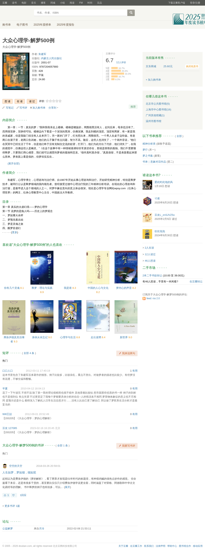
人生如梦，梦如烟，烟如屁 (19, 472)
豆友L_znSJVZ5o (165, 214)
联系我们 (149, 546)
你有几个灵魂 (12, 287)
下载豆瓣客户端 (176, 2)
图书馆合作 (185, 546)
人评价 (121, 62)
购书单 (6, 24)
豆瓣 (4, 2)
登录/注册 (195, 2)
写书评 (23, 107)
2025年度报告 (65, 24)
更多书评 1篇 (12, 505)
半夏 (5, 388)
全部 (179, 136)
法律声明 (160, 546)
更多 (14, 232)
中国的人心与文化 (98, 287)
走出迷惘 (96, 337)
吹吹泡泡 (160, 231)
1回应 (23, 495)
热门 (5, 360)
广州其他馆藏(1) (155, 115)
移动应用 (198, 546)
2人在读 (149, 247)
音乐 (33, 2)
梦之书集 (148, 155)
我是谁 (68, 287)
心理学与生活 (68, 337)
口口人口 (7, 370)
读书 (14, 2)
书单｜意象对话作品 (154, 161)
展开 (67, 487)
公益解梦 (7, 528)
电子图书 (22, 24)
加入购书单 (38, 107)
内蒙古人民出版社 (51, 58)
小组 (62, 2)
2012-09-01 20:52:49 (37, 414)
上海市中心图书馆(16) (158, 109)
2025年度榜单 (42, 24)
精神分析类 (149, 143)
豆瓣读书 (16, 13)
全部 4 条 (29, 353)
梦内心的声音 (124, 287)
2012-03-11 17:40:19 (38, 370)
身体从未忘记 (40, 337)
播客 (43, 2)
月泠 (41, 528)
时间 (89, 2)
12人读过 (150, 254)
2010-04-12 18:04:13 (33, 388)
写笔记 (10, 107)
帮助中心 (172, 546)
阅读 (72, 2)
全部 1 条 (62, 445)
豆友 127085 (9, 428)
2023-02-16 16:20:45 (42, 428)
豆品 (99, 2)
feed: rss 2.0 (153, 298)
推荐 (133, 106)
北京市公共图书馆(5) (158, 103)
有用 (135, 370)
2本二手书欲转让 (152, 275)
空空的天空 (15, 465)
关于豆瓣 (123, 546)
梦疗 (145, 149)
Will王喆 (7, 414)
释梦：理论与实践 (42, 287)
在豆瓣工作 (136, 546)
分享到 (52, 107)
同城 (52, 2)
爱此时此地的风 (164, 182)
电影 (24, 2)
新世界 (124, 337)
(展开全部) (14, 163)
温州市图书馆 (153, 121)
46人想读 (150, 260)
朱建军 (42, 54)
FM (81, 2)
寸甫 (157, 198)
